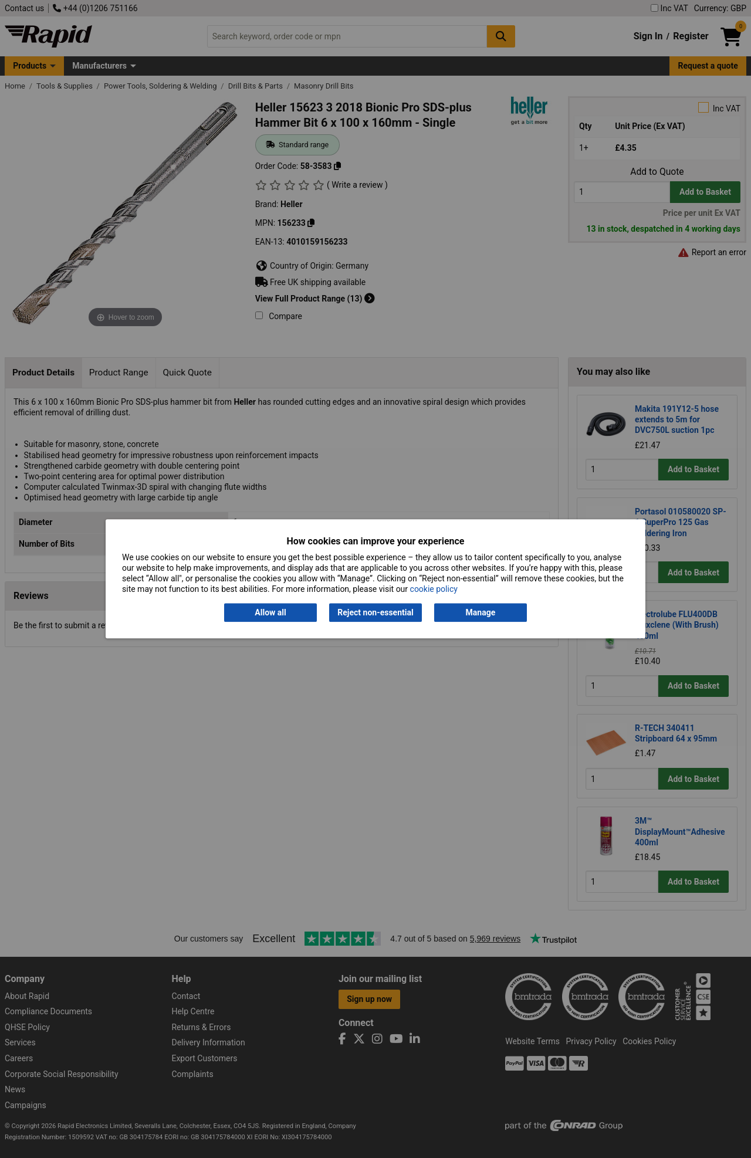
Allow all (270, 612)
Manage (481, 612)
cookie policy (434, 589)
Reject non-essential (375, 612)
